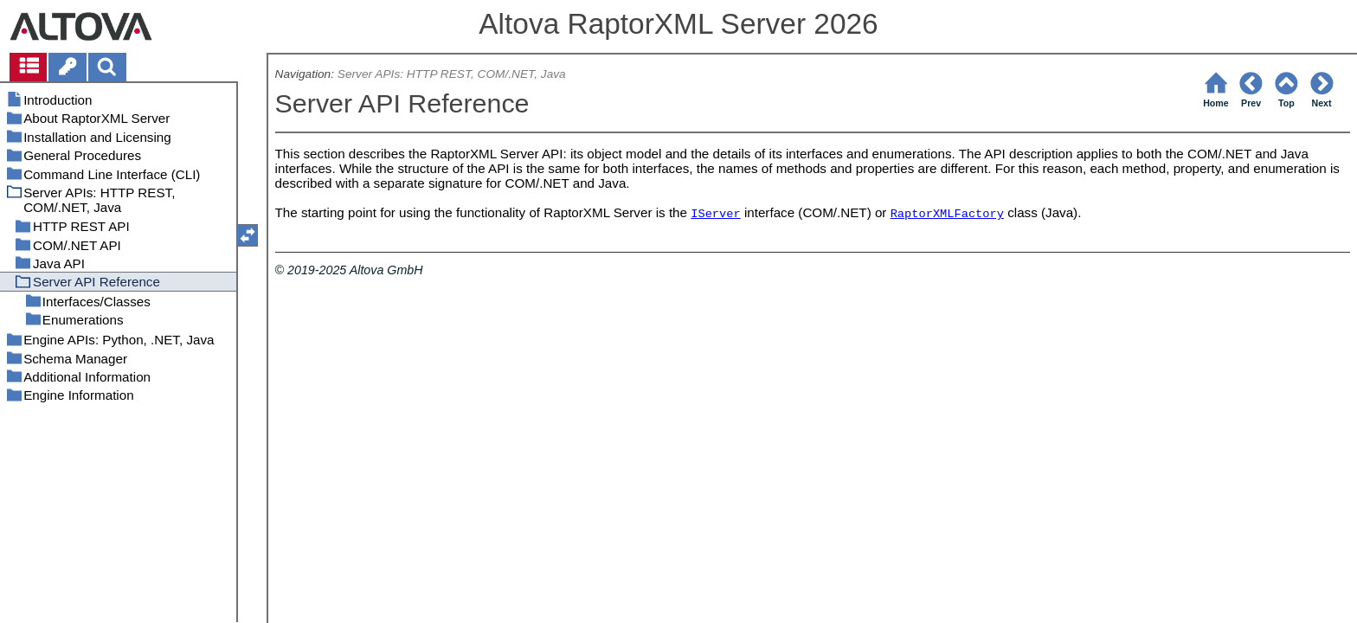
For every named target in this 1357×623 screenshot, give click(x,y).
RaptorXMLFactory (947, 214)
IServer (715, 214)
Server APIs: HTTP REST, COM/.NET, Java (452, 73)
